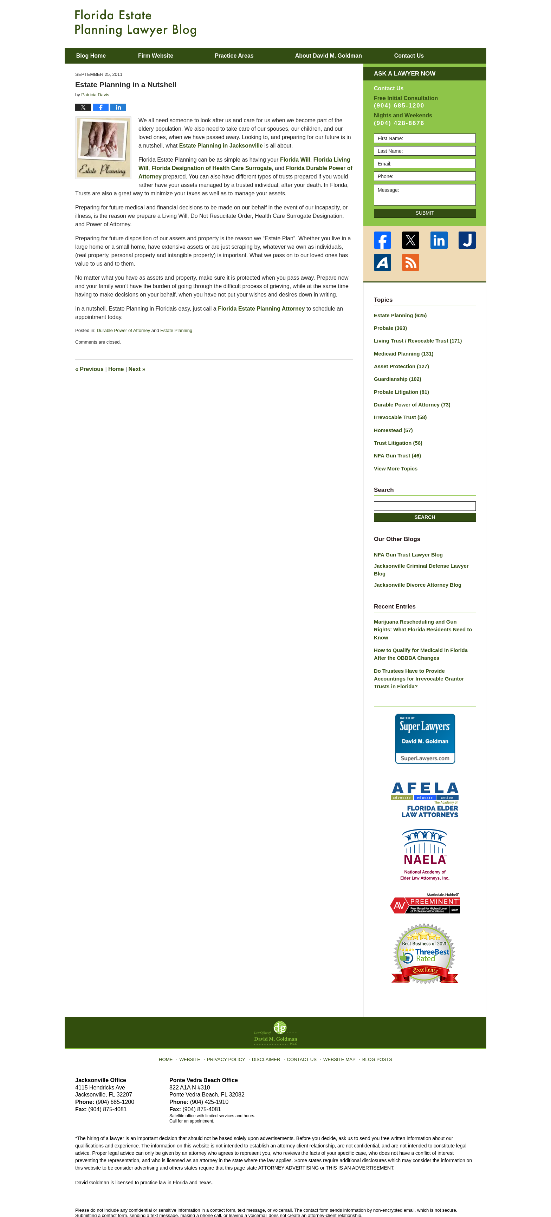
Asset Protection (400, 364)
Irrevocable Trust (399, 413)
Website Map (337, 1023)
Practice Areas (252, 56)
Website (196, 1023)
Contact (436, 56)
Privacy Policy (230, 1023)
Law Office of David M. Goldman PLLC (153, 1195)
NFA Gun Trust (396, 450)
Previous (89, 369)
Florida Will (295, 160)
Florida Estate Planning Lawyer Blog (135, 23)
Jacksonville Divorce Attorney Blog (415, 570)
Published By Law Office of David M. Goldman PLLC (430, 22)
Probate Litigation (400, 389)
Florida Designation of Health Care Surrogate (211, 168)
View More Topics (394, 463)
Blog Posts (373, 1023)
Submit (425, 213)
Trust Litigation (397, 438)
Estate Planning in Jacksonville (221, 146)
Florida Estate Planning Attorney (261, 309)
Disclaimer (267, 1023)
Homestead (392, 426)
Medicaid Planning (402, 352)
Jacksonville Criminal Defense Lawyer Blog (424, 559)
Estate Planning (176, 330)
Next (137, 369)
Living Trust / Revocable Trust (415, 340)
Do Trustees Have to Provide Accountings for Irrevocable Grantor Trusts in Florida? (423, 649)
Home (116, 369)
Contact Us (301, 1023)
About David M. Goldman (346, 56)
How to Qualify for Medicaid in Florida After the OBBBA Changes (424, 629)
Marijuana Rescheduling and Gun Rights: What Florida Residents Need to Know (422, 609)
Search (424, 511)
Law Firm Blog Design (442, 1195)
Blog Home (100, 56)
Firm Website (174, 56)
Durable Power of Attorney (123, 330)
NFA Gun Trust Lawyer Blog (406, 548)
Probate (389, 327)
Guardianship (396, 376)
